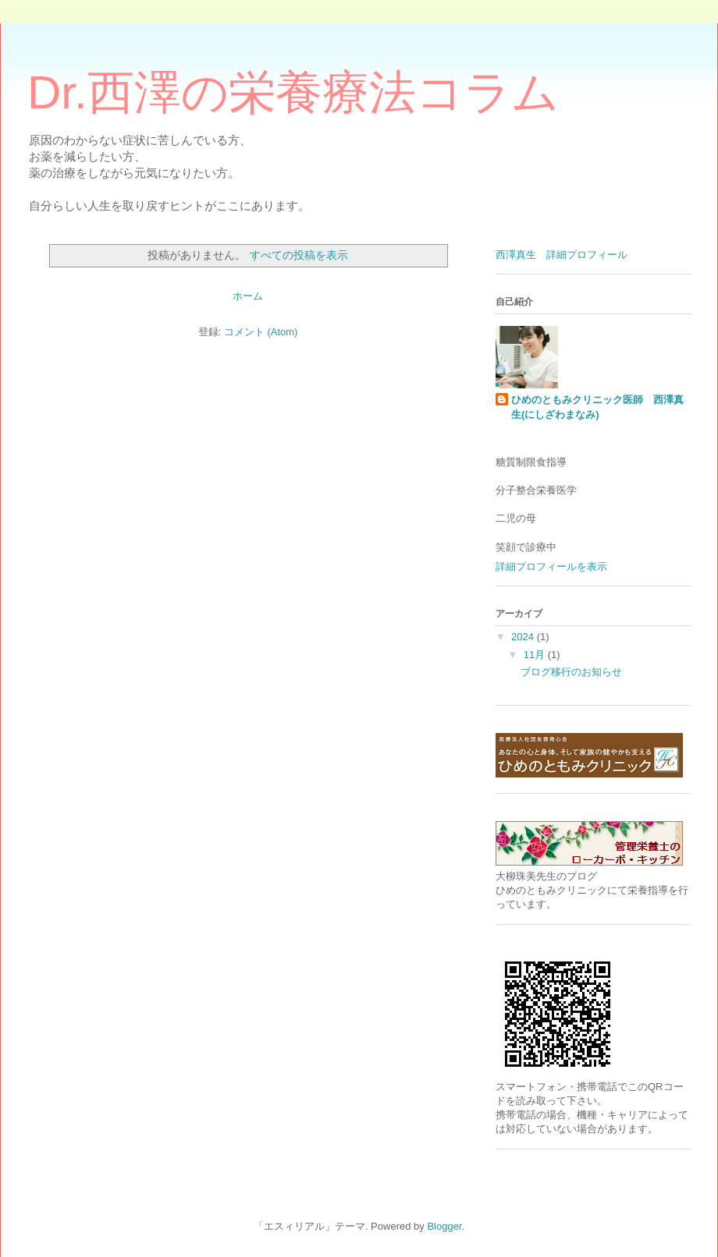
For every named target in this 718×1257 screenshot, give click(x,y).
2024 (524, 637)
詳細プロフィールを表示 (551, 566)
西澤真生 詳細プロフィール (561, 254)
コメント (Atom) (261, 332)
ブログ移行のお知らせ (571, 672)
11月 (536, 654)
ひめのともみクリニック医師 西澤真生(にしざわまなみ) (597, 407)
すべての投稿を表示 (299, 255)
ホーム (248, 296)
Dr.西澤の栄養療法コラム (293, 92)
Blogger (444, 1226)
